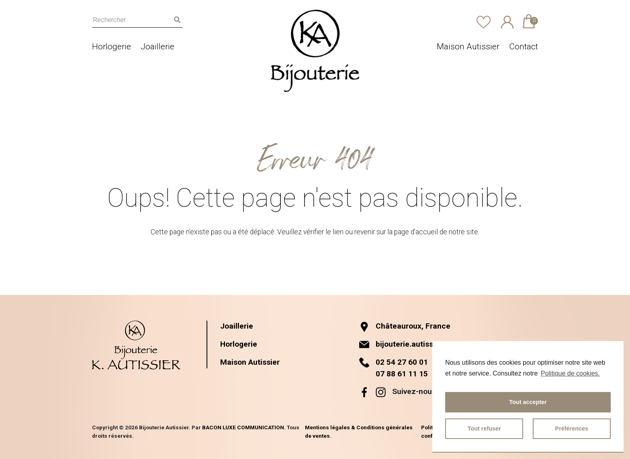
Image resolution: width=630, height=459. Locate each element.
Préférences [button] (571, 428)
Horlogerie (111, 46)
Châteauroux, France (404, 326)
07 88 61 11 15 (402, 373)
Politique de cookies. (570, 373)
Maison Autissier (468, 46)
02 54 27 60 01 (402, 362)
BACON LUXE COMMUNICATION (243, 427)
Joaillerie (157, 46)
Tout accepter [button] (527, 402)
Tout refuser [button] (484, 428)
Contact (523, 46)
